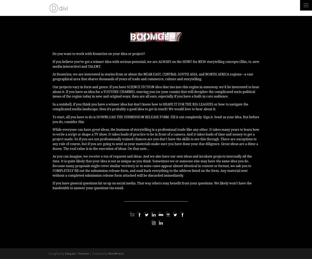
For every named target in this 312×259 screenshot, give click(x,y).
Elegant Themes (77, 253)
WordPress (116, 253)
